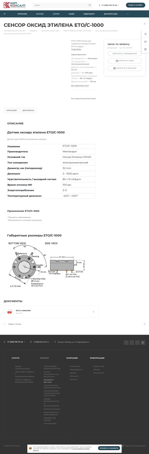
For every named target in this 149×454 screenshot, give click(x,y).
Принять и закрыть (109, 448)
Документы (28, 110)
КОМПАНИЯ (72, 358)
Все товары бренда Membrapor (83, 98)
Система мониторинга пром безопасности (51, 374)
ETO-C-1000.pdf (23, 310)
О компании (75, 366)
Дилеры (73, 373)
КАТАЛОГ (44, 358)
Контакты (73, 379)
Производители (76, 369)
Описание (11, 110)
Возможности (98, 373)
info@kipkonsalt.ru (41, 342)
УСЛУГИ (15, 358)
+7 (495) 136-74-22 (109, 5)
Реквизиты (74, 376)
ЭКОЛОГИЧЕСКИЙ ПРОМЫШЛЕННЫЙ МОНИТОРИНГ (51, 393)
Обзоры (96, 369)
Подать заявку (135, 5)
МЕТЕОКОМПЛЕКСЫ (52, 409)
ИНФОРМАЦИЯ (97, 358)
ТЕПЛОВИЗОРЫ (50, 423)
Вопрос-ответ (98, 366)
